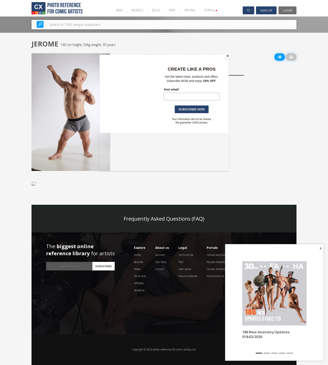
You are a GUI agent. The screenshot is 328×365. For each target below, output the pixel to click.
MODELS (137, 10)
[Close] (227, 56)
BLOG (156, 10)
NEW (119, 10)
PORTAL (210, 10)
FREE (172, 10)
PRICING (189, 10)
